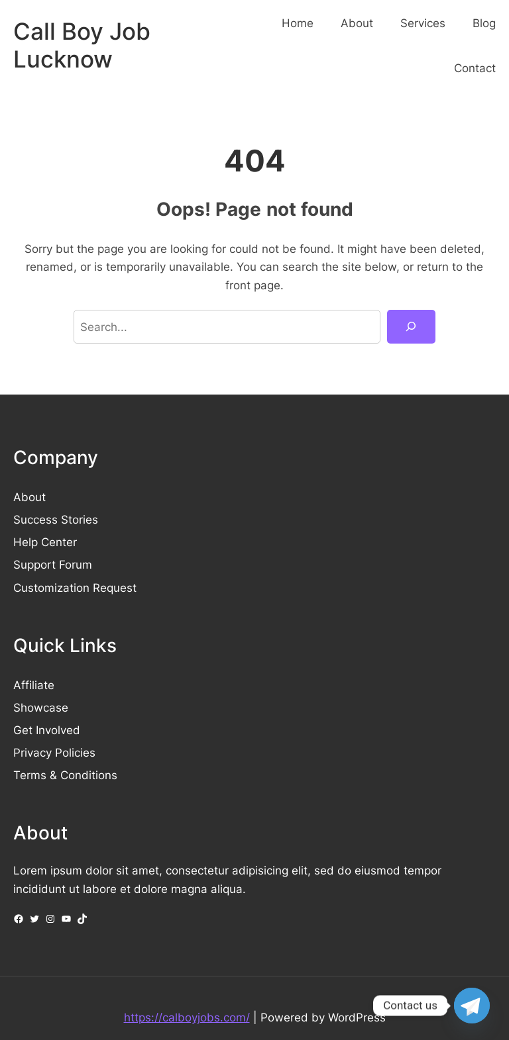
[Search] (411, 327)
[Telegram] (472, 1005)
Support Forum (52, 564)
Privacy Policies (54, 752)
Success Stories (55, 519)
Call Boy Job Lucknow (81, 45)
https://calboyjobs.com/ (187, 1017)
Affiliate (33, 685)
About (29, 497)
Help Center (45, 542)
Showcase (40, 707)
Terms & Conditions (65, 775)
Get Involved (46, 730)
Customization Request (75, 587)
